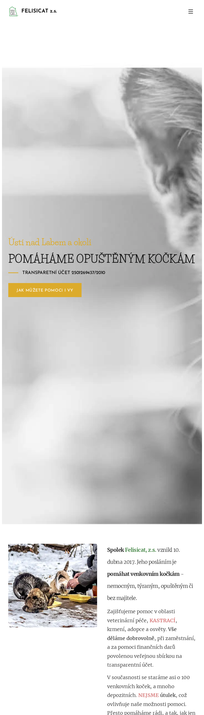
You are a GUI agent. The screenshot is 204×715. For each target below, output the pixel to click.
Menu (190, 11)
